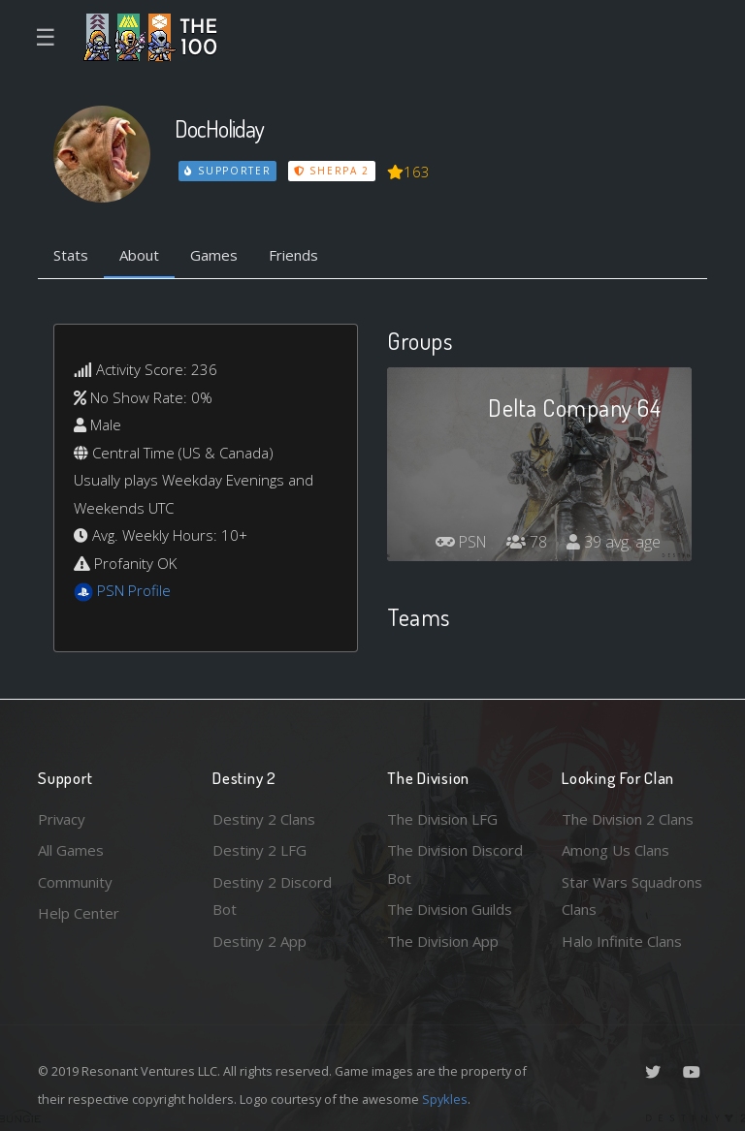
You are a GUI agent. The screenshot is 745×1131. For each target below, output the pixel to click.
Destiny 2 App (259, 941)
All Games (71, 850)
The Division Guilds (450, 909)
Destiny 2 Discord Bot (272, 896)
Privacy (62, 819)
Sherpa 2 (332, 170)
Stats (70, 255)
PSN (460, 541)
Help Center (78, 913)
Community (75, 882)
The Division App (443, 941)
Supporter (228, 170)
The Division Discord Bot (455, 864)
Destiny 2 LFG (259, 850)
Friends (293, 255)
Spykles (445, 1099)
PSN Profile (134, 590)
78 (526, 541)
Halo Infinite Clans (622, 941)
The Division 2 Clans (628, 819)
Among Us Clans (615, 850)
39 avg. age (614, 541)
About (139, 255)
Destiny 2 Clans (263, 819)
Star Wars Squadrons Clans (632, 896)
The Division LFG (443, 819)
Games (214, 255)
